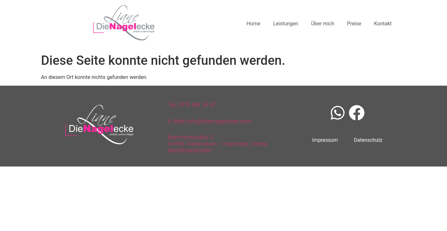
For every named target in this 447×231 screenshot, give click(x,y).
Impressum (325, 140)
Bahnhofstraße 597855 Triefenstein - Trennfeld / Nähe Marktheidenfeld (217, 143)
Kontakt (383, 24)
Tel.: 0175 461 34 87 (192, 105)
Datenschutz (368, 140)
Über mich (322, 24)
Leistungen (285, 24)
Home (253, 24)
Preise (354, 24)
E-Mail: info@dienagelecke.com (210, 121)
